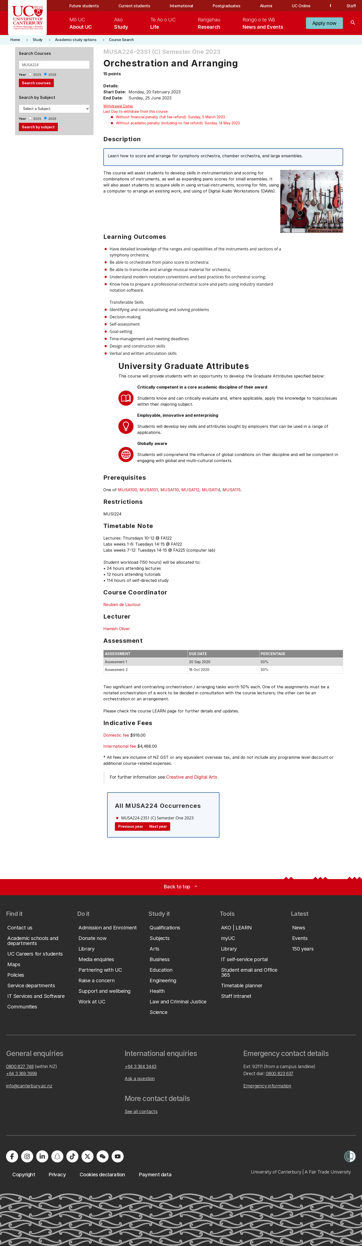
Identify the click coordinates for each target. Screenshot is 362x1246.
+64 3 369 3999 (21, 1073)
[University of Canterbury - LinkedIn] (42, 1156)
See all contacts (141, 1111)
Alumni (266, 5)
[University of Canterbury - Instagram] (27, 1156)
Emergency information (267, 1085)
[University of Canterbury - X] (87, 1156)
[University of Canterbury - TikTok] (72, 1156)
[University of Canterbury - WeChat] (103, 1156)
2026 (52, 75)
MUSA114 (211, 489)
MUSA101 (149, 489)
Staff (351, 5)
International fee (119, 746)
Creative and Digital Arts (191, 777)
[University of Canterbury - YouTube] (118, 1156)
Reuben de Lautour (122, 604)
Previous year (130, 826)
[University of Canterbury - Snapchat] (57, 1156)
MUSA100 (127, 489)
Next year (158, 826)
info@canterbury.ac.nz (29, 1085)
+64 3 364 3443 (140, 1066)
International (181, 5)
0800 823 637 (279, 1073)
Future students (84, 5)
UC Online (301, 5)
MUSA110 (169, 489)
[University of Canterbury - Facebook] (12, 1156)
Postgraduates (226, 5)
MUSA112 (190, 489)
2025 (37, 75)
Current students (134, 5)
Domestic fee (116, 735)
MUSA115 (231, 489)
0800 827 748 (20, 1066)
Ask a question (140, 1078)
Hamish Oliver (116, 628)
